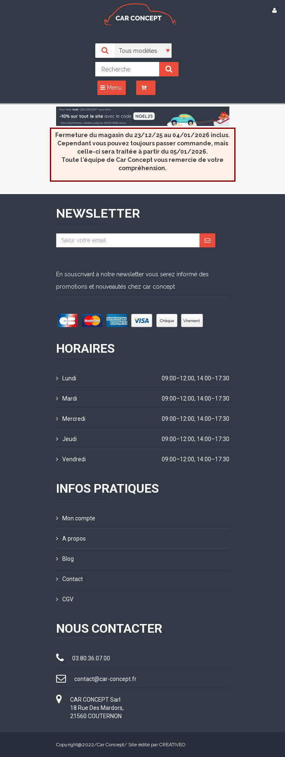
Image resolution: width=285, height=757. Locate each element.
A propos (71, 538)
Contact (69, 579)
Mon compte (75, 518)
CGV (64, 599)
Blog (65, 558)
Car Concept (110, 745)
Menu (111, 87)
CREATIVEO (172, 745)
